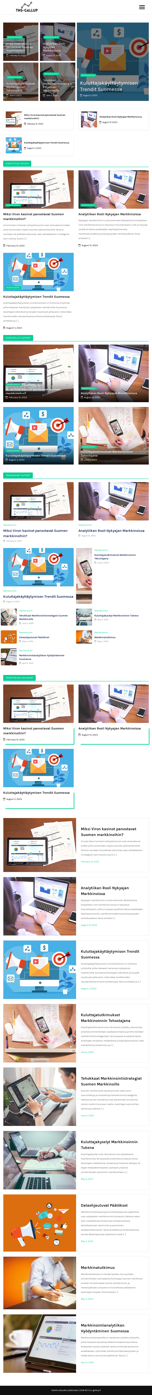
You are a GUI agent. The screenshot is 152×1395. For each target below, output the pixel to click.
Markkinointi (15, 37)
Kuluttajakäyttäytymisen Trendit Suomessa (109, 86)
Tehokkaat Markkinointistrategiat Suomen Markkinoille (57, 85)
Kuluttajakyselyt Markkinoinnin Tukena (116, 615)
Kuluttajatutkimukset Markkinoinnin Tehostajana (20, 87)
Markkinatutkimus (105, 637)
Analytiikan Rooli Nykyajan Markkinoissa (54, 47)
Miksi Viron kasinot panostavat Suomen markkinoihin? (19, 47)
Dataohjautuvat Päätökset (34, 637)
